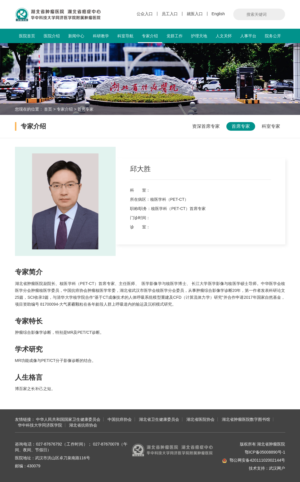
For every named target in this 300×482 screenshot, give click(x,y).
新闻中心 (76, 36)
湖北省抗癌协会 (83, 425)
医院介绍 (52, 36)
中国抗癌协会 (120, 419)
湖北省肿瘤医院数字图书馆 (246, 419)
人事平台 (248, 36)
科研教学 (101, 36)
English (218, 14)
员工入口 (170, 14)
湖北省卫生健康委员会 (159, 419)
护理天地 (199, 36)
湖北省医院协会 (200, 419)
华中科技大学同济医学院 (40, 425)
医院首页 (27, 36)
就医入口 (195, 14)
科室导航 (125, 36)
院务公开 (273, 36)
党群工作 (175, 36)
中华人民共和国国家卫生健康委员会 (68, 419)
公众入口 (145, 14)
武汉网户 (277, 468)
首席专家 (85, 109)
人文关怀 (224, 36)
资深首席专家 (206, 126)
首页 (48, 109)
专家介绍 (150, 38)
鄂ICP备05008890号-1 (265, 452)
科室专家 (271, 126)
